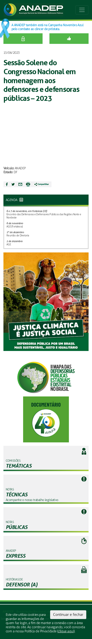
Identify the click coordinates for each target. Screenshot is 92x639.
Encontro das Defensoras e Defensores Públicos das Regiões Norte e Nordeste (43, 216)
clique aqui (66, 631)
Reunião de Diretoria (17, 235)
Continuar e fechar (68, 614)
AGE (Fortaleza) (14, 226)
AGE (8, 244)
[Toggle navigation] (82, 9)
